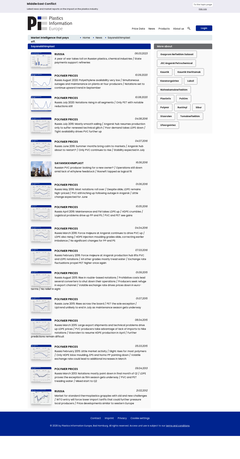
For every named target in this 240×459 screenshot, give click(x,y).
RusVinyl (182, 107)
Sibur (199, 107)
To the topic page (203, 4)
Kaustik (164, 72)
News (151, 28)
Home (86, 37)
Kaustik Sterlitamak (189, 72)
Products (164, 28)
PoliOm (183, 98)
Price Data (138, 28)
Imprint (109, 418)
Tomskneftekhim (190, 116)
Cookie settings (140, 418)
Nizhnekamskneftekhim (173, 89)
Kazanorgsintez (169, 80)
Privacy (122, 418)
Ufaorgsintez (168, 125)
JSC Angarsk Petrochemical (176, 63)
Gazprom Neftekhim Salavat (176, 54)
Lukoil (190, 80)
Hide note (203, 9)
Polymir (164, 107)
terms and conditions (178, 425)
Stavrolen (166, 116)
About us (178, 28)
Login (204, 28)
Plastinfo (165, 98)
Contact (96, 418)
